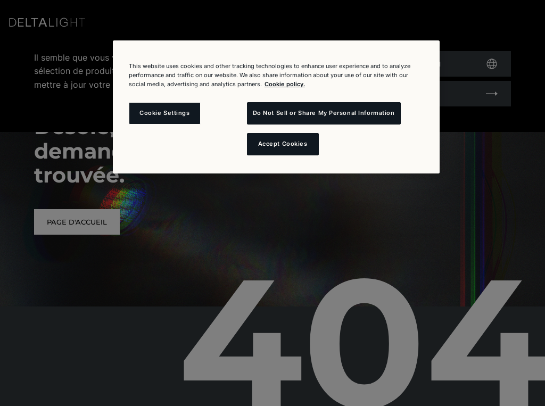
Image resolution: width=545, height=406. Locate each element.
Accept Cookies (283, 143)
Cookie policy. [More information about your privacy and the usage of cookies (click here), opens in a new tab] (285, 84)
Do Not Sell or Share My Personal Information (324, 113)
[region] (276, 106)
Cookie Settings (164, 113)
